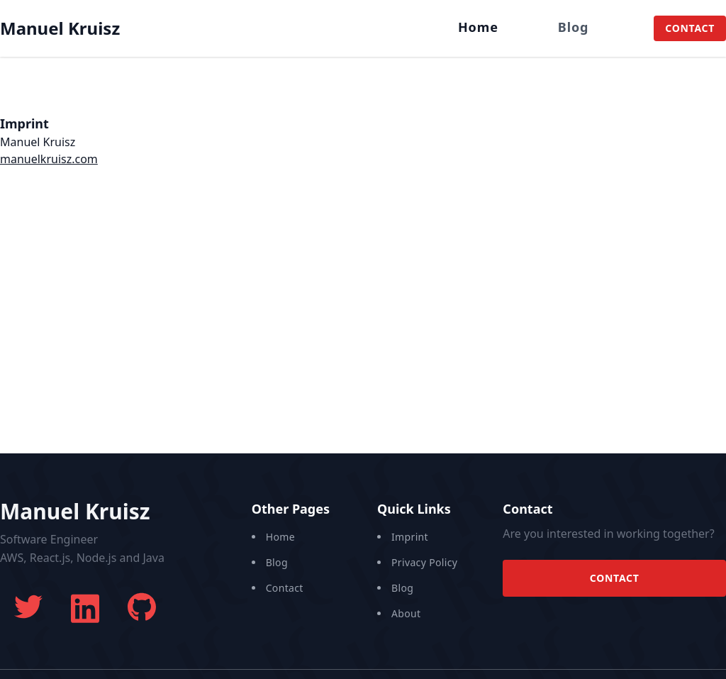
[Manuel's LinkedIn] (85, 606)
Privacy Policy (424, 562)
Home (478, 26)
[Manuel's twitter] (28, 606)
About (405, 613)
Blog (573, 26)
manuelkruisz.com (49, 159)
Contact (690, 28)
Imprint (409, 536)
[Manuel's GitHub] (141, 606)
